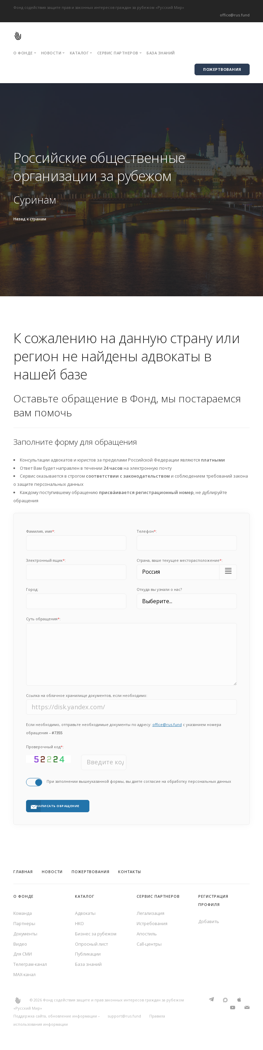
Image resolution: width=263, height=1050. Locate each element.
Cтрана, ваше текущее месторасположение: (180, 560)
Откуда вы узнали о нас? (159, 589)
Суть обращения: (43, 618)
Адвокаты (85, 913)
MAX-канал (24, 974)
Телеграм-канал (30, 964)
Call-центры (149, 944)
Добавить (208, 921)
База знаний (161, 52)
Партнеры (24, 923)
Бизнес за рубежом (95, 934)
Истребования (152, 923)
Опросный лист (91, 944)
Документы (25, 934)
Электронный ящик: (46, 560)
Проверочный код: (45, 746)
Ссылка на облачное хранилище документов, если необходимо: (86, 695)
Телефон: (147, 531)
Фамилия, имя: (40, 531)
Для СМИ (22, 954)
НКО (79, 923)
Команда (22, 913)
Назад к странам (29, 218)
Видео (20, 944)
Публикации (88, 954)
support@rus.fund (124, 1016)
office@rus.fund (235, 14)
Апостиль (147, 934)
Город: (32, 589)
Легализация (150, 913)
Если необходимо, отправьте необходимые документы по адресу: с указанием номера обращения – (123, 728)
